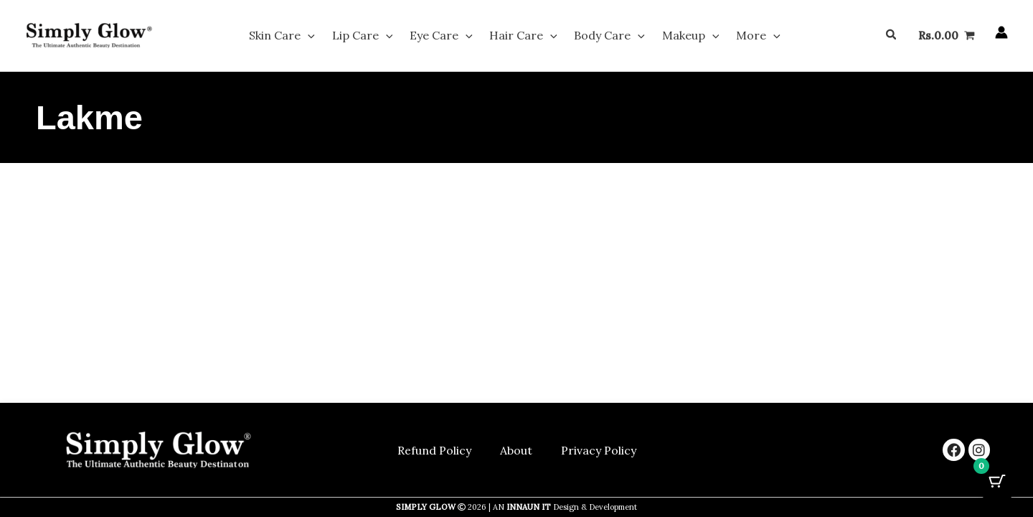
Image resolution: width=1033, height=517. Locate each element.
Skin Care (307, 37)
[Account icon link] (1001, 34)
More (733, 37)
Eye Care (449, 37)
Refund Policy (434, 450)
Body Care (601, 37)
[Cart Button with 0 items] (997, 481)
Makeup (673, 37)
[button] (333, 37)
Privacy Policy (598, 450)
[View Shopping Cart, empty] (946, 37)
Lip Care (379, 37)
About (516, 450)
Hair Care (523, 37)
